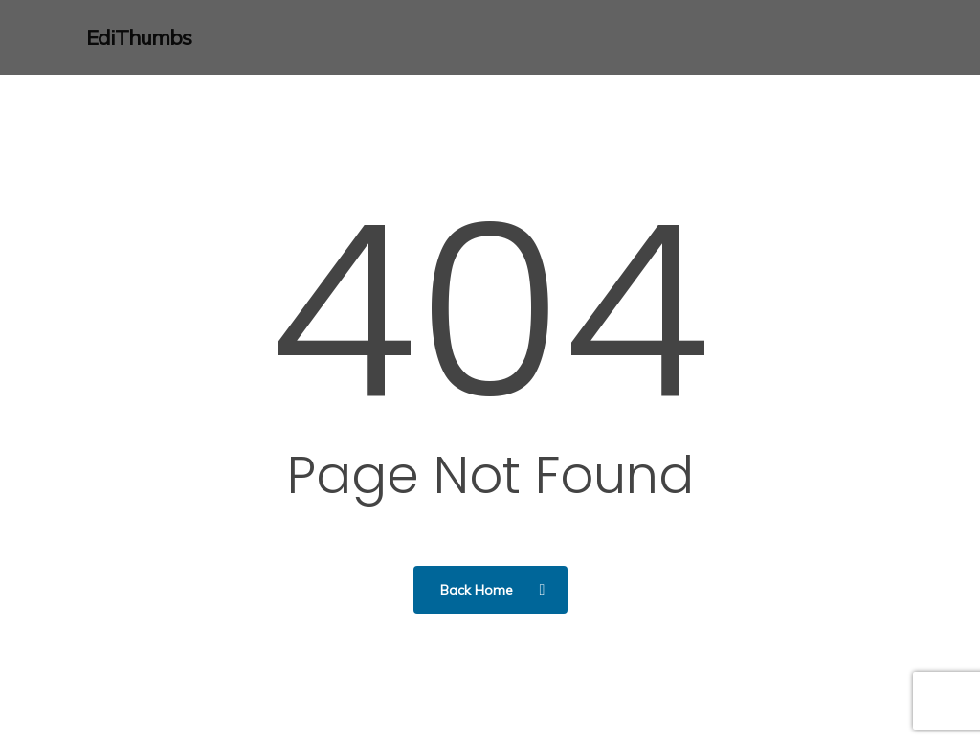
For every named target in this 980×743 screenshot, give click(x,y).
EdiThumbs (138, 37)
